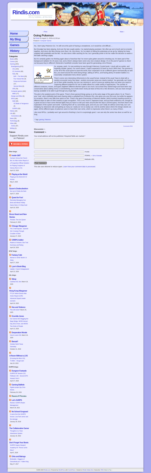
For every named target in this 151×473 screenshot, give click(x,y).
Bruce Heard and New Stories (18, 215)
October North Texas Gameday (16, 345)
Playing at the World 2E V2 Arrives (18, 178)
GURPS (14, 108)
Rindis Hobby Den (88, 470)
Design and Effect (16, 96)
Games (14, 45)
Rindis (37, 38)
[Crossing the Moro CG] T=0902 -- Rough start (17, 360)
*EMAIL (93, 155)
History (14, 50)
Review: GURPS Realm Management (17, 404)
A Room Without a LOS (18, 356)
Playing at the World (19, 174)
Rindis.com (25, 12)
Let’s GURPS (17, 400)
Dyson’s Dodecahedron (18, 189)
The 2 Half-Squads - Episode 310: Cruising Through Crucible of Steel (19, 231)
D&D (13, 101)
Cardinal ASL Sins (15, 282)
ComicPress (71, 470)
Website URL (89, 159)
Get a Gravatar (97, 155)
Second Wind (18, 86)
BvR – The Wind (19, 76)
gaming (41, 119)
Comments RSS (128, 126)
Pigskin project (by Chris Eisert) (17, 389)
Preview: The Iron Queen (18, 220)
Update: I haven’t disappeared (19, 269)
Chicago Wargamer (19, 226)
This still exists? (15, 310)
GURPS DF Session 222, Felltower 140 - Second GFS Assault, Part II (19, 376)
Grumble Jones (18, 316)
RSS (102, 470)
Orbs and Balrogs (18, 456)
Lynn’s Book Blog (19, 266)
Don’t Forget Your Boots (18, 443)
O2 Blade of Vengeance (21, 103)
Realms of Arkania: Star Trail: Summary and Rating (19, 244)
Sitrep (14, 279)
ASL (13, 69)
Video (12, 123)
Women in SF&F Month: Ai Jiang (18, 259)
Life (11, 113)
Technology (13, 121)
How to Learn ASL (15, 335)
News (12, 118)
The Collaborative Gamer (19, 428)
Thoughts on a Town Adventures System (16, 432)
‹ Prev (45, 32)
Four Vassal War (19, 79)
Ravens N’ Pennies (19, 396)
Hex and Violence (18, 307)
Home (14, 33)
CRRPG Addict (17, 240)
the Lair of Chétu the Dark (18, 191)
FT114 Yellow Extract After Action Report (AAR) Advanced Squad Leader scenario (18, 297)
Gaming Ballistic (18, 385)
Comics (12, 61)
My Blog (15, 39)
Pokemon (48, 119)
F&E (13, 74)
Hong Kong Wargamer (18, 291)
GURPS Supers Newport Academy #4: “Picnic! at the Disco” (18, 447)
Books (12, 59)
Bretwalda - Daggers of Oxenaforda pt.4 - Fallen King (19, 460)
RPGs (13, 98)
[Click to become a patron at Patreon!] (19, 147)
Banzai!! (15, 341)
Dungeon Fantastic (19, 371)
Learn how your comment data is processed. (79, 167)
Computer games (16, 91)
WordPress (62, 470)
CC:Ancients (16, 71)
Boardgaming (15, 66)
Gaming (12, 64)
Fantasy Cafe (17, 255)
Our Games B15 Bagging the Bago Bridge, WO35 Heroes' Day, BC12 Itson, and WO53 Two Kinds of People (19, 322)
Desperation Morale (19, 333)
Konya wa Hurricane (20, 81)
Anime (13, 126)
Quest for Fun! (17, 198)
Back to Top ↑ (108, 470)
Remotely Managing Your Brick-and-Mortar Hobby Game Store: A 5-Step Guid (18, 202)
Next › (122, 32)
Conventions (15, 116)
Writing (12, 128)
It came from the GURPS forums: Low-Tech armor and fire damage (19, 416)
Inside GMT (16, 155)
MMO (14, 93)
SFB (13, 89)
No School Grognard (20, 412)
